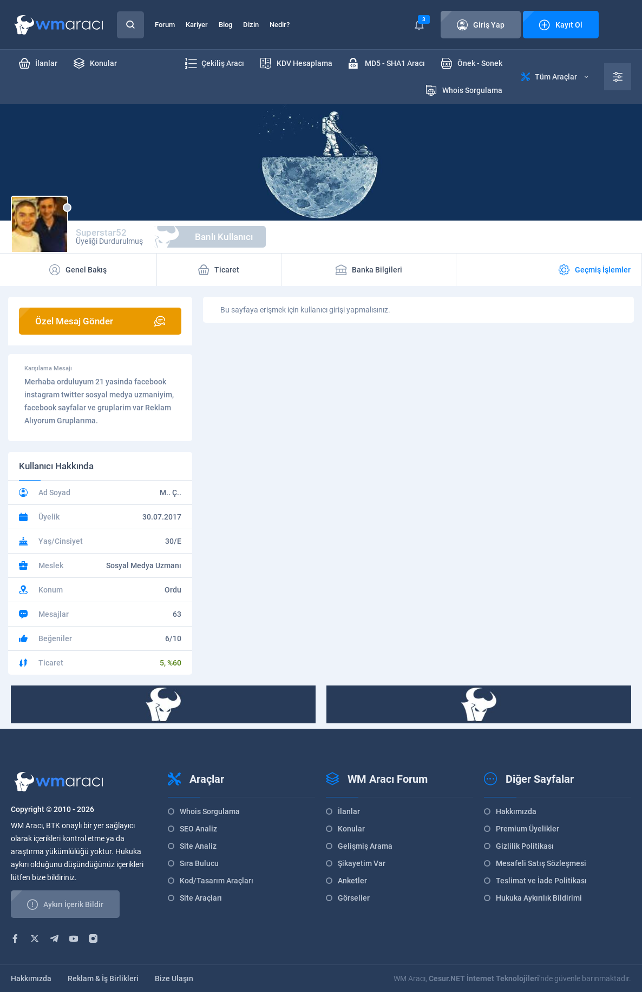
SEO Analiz (198, 828)
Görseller (354, 898)
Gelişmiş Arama (365, 846)
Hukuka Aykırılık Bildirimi (539, 898)
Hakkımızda (516, 811)
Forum (165, 25)
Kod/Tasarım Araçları (216, 880)
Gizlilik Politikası (525, 846)
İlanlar (349, 811)
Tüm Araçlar (554, 76)
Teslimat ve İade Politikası (541, 880)
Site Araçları (201, 898)
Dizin (251, 25)
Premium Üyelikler (527, 828)
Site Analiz (198, 846)
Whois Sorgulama (210, 811)
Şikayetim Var (361, 863)
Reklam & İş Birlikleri (103, 978)
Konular (351, 828)
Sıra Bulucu (199, 863)
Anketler (352, 880)
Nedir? (280, 25)
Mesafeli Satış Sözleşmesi (541, 863)
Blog (225, 25)
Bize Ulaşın (174, 978)
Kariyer (197, 25)
